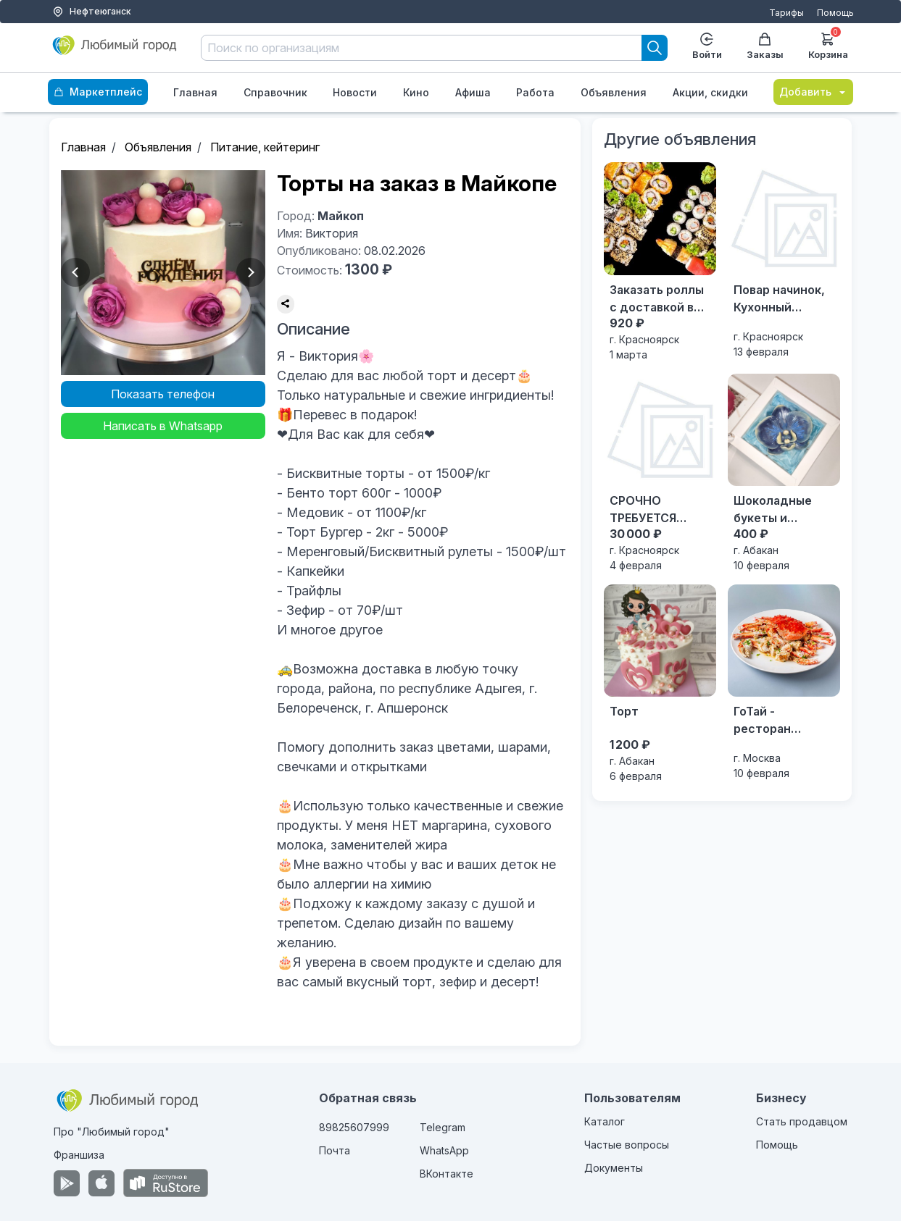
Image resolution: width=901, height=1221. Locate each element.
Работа (535, 92)
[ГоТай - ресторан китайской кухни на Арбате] (784, 682)
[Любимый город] (115, 51)
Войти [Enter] (707, 46)
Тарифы (786, 12)
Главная (195, 92)
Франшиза (79, 1155)
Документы (613, 1168)
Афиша (473, 92)
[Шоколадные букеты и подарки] (784, 473)
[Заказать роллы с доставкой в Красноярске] (660, 261)
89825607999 (354, 1127)
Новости (355, 92)
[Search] (655, 48)
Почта (334, 1150)
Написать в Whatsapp (163, 426)
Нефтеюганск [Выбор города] (91, 11)
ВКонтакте (446, 1173)
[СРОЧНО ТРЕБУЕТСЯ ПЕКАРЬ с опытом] (660, 473)
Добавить (813, 91)
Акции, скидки (710, 92)
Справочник (275, 92)
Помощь (835, 12)
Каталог (604, 1121)
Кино (416, 92)
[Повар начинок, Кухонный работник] (784, 260)
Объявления (614, 92)
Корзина (828, 44)
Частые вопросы (626, 1144)
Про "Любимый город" (112, 1131)
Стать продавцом (801, 1121)
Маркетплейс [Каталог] (98, 91)
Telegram (442, 1127)
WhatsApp (444, 1150)
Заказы (765, 46)
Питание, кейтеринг (265, 147)
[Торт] (660, 684)
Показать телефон (163, 394)
